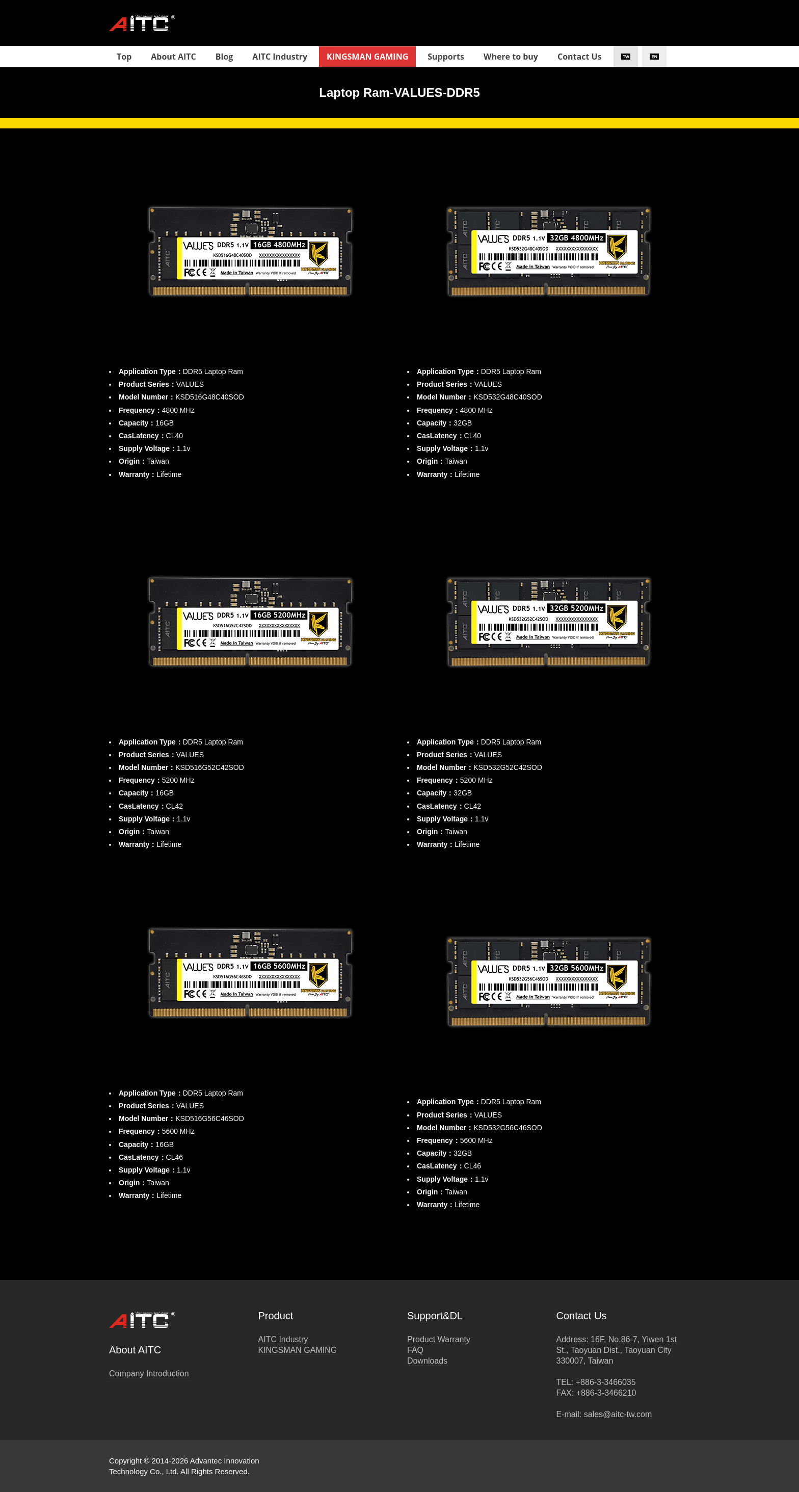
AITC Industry (283, 1339)
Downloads (427, 1360)
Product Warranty (438, 1339)
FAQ (415, 1350)
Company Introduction (149, 1373)
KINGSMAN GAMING (297, 1350)
